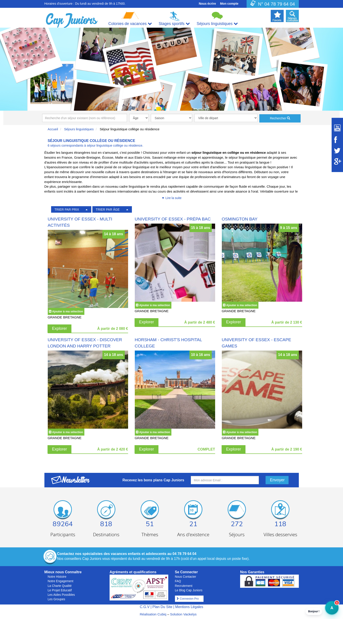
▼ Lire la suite (171, 198)
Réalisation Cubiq (153, 614)
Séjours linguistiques (79, 129)
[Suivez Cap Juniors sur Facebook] (337, 139)
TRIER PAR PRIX (66, 209)
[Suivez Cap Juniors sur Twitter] (337, 150)
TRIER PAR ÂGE (108, 209)
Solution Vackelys (183, 614)
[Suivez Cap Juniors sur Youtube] (337, 128)
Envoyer (277, 480)
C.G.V (145, 607)
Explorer (59, 328)
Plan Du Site (162, 607)
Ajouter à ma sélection (67, 311)
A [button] (329, 610)
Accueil (53, 129)
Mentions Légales (189, 607)
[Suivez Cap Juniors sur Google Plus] (337, 161)
